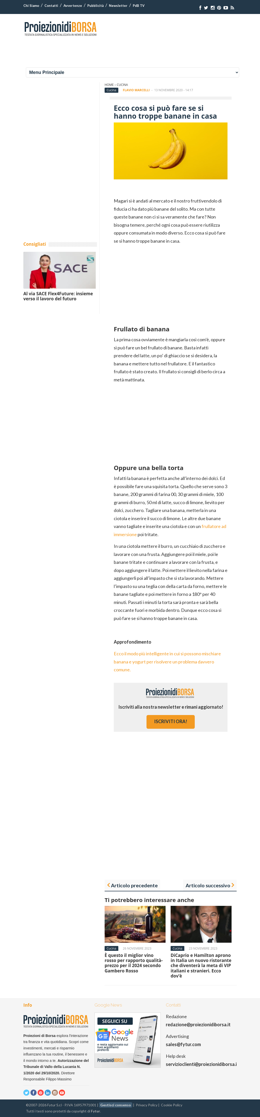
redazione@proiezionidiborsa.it (198, 1024)
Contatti (51, 6)
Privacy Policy (146, 1105)
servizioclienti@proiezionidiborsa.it (202, 1064)
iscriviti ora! (170, 721)
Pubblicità (95, 6)
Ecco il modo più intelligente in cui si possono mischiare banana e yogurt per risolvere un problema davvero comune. (167, 661)
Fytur (95, 1111)
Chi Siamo (31, 6)
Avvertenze (72, 6)
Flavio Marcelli (136, 90)
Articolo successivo (208, 885)
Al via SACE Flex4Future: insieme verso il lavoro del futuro (58, 296)
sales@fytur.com (183, 1044)
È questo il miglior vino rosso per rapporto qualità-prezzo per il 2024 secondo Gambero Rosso (134, 963)
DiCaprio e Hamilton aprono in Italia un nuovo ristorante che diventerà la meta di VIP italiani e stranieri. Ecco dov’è (201, 965)
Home (109, 85)
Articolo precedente (134, 885)
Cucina (122, 85)
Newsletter (118, 6)
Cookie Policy (171, 1105)
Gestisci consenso (115, 1105)
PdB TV (138, 6)
